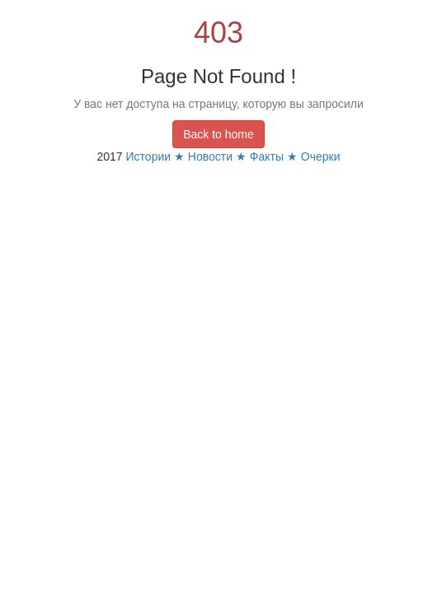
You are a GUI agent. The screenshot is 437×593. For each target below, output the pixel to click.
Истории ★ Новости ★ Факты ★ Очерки (233, 156)
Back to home (218, 134)
